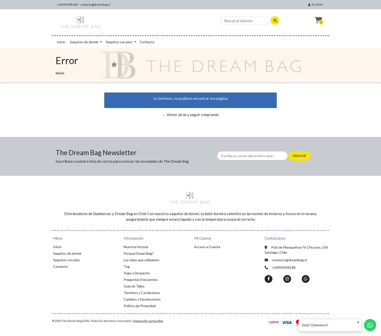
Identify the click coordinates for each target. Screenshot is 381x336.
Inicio (61, 42)
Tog (127, 266)
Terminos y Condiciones (142, 293)
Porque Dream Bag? (139, 253)
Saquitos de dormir (84, 42)
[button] (317, 20)
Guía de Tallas (134, 286)
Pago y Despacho (137, 273)
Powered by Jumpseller (148, 321)
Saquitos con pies (119, 42)
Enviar (299, 156)
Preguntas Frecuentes (141, 279)
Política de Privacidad (140, 306)
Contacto (147, 42)
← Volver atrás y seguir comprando (190, 114)
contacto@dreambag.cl (95, 4)
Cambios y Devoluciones (142, 299)
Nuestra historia (136, 247)
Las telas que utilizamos (141, 260)
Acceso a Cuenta (207, 247)
